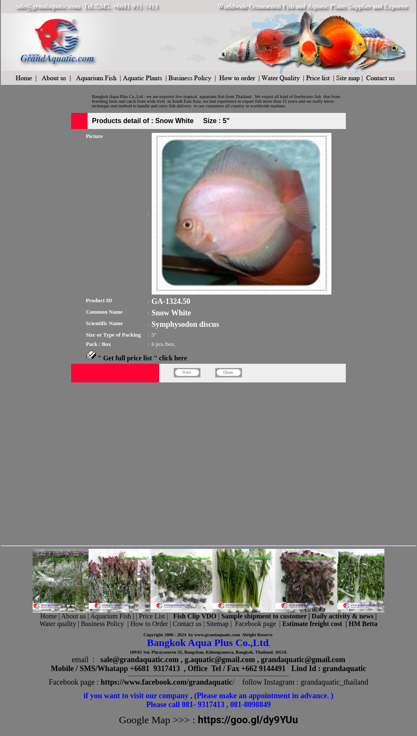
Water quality (57, 623)
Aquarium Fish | (113, 616)
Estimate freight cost (312, 623)
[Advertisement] (79, 462)
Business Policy (102, 623)
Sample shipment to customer (264, 616)
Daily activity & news (342, 616)
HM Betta (363, 623)
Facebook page (255, 623)
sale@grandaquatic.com (139, 659)
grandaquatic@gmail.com (303, 659)
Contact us (187, 623)
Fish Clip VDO (195, 616)
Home (48, 616)
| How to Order (146, 623)
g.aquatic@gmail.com (219, 659)
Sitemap (217, 623)
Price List (153, 616)
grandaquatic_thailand (334, 682)
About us (73, 616)
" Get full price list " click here (142, 358)
